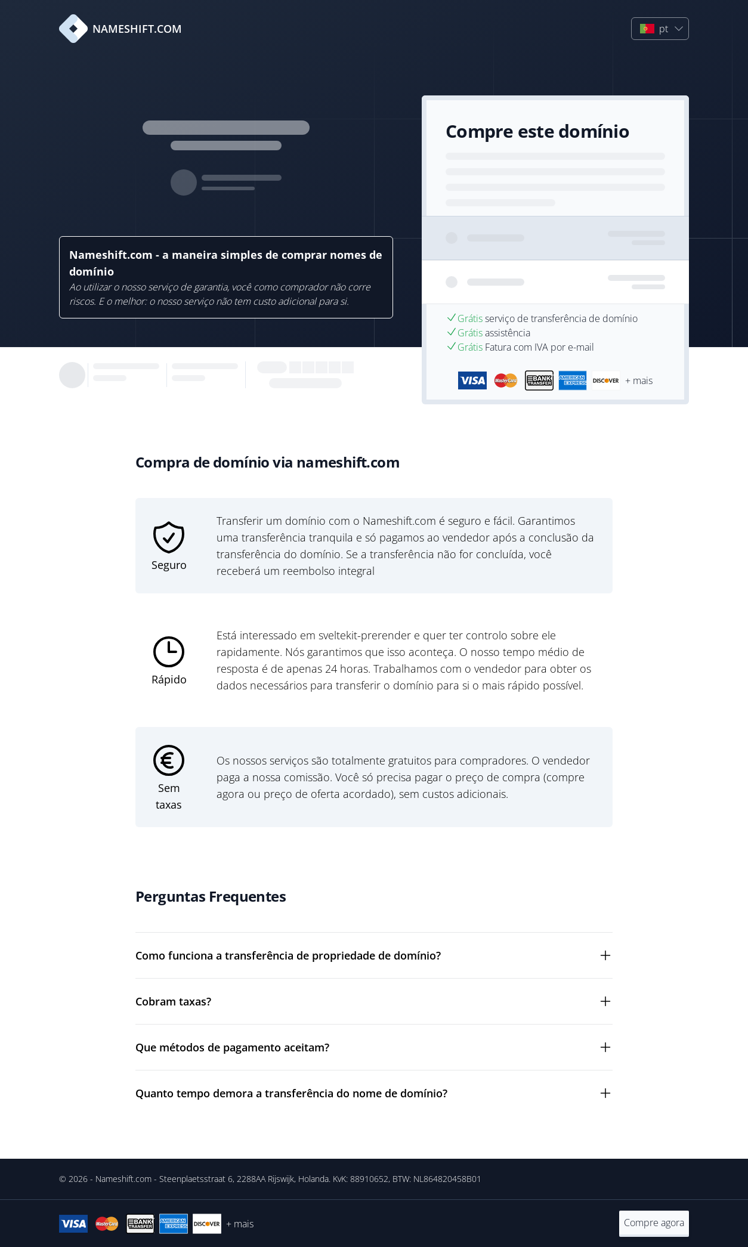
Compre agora (654, 1222)
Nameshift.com (123, 1178)
